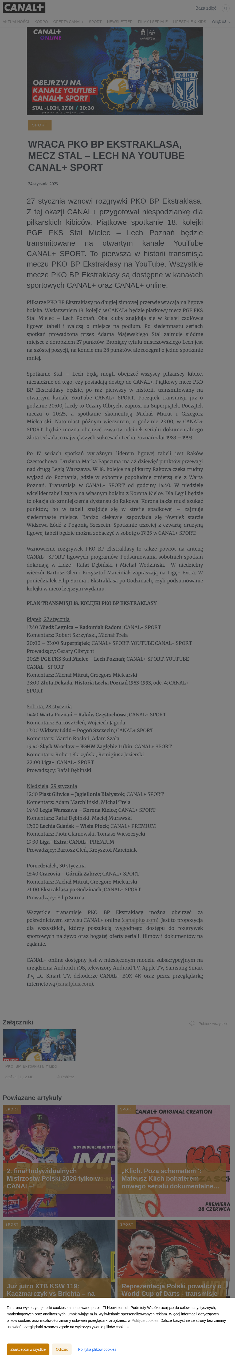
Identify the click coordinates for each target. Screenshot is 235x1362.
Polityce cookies (145, 1320)
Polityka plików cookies (97, 1349)
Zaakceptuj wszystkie (28, 1349)
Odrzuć (62, 1349)
